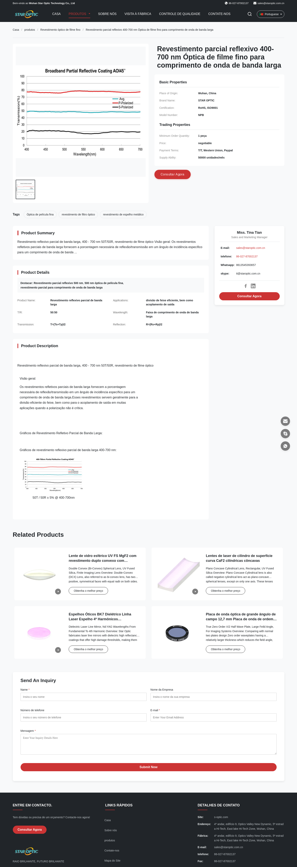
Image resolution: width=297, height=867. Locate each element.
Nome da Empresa (162, 689)
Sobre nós (107, 14)
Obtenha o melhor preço (88, 590)
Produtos (78, 14)
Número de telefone (32, 710)
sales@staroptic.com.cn (270, 3)
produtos (29, 29)
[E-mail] (285, 421)
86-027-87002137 (247, 256)
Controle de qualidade (179, 14)
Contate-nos (219, 14)
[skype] (285, 433)
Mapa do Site (112, 863)
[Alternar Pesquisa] (249, 14)
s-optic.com (221, 820)
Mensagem (28, 730)
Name (25, 689)
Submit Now (148, 770)
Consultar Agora (249, 296)
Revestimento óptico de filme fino (60, 29)
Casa (56, 14)
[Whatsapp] (285, 446)
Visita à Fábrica (138, 14)
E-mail (155, 710)
